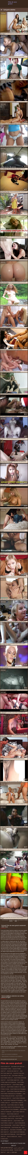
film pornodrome (6, 1125)
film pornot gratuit (19, 1125)
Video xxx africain (4, 980)
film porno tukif (19, 1120)
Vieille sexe (12, 976)
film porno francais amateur (16, 1091)
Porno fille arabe (11, 980)
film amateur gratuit (17, 1066)
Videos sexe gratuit (7, 986)
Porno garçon (21, 986)
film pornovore (5, 1127)
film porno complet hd (14, 1087)
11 (13, 920)
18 (25, 920)
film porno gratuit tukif (16, 1116)
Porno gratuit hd (7, 1041)
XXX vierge (12, 989)
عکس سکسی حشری (19, 1147)
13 (16, 920)
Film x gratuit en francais (13, 991)
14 (18, 920)
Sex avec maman (22, 991)
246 (16, 921)
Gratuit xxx (17, 978)
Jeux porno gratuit (7, 984)
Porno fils (18, 984)
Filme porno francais (17, 1040)
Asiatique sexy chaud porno (10, 1009)
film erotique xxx (18, 1073)
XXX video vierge (17, 983)
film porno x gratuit (7, 1123)
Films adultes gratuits (5, 976)
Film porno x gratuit (11, 981)
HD (18, 941)
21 (11, 921)
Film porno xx (19, 1042)
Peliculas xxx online (7, 1150)
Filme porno (13, 984)
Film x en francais (12, 1037)
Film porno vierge (18, 981)
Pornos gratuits (20, 1037)
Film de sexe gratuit (5, 1037)
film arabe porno (6, 1068)
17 (23, 920)
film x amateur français (8, 1134)
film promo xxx (16, 1127)
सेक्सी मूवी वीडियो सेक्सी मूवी (7, 1147)
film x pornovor (12, 1136)
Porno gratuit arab (4, 978)
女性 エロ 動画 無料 (12, 1152)
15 (20, 920)
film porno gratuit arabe (15, 1105)
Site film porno (23, 1041)
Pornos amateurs (4, 990)
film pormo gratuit (7, 1077)
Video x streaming (8, 1044)
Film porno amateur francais (20, 990)
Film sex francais (15, 986)
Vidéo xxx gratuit (11, 990)
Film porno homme (19, 1038)
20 (10, 921)
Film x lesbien (15, 1044)
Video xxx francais (18, 976)
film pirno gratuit (17, 1075)
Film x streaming (4, 1042)
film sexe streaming (16, 1129)
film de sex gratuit (13, 1071)
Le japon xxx (10, 1026)
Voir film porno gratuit (9, 983)
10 (11, 920)
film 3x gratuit (5, 1066)
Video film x (9, 1040)
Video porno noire (4, 991)
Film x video (24, 1040)
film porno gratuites (7, 1118)
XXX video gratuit (6, 989)
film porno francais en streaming (11, 1093)
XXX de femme (11, 978)
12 (15, 920)
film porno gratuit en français (10, 1107)
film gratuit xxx (6, 1075)
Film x (2, 1041)
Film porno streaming (15, 1041)
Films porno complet (12, 1042)
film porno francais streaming (13, 1100)
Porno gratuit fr (19, 980)
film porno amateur (13, 1080)
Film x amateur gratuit (19, 989)
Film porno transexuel (18, 987)
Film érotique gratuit (11, 1038)
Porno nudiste (10, 987)
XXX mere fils (22, 978)
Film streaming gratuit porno (11, 977)
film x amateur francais (17, 1132)
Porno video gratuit (21, 977)
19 (26, 920)
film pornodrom (20, 1123)
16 (21, 920)
